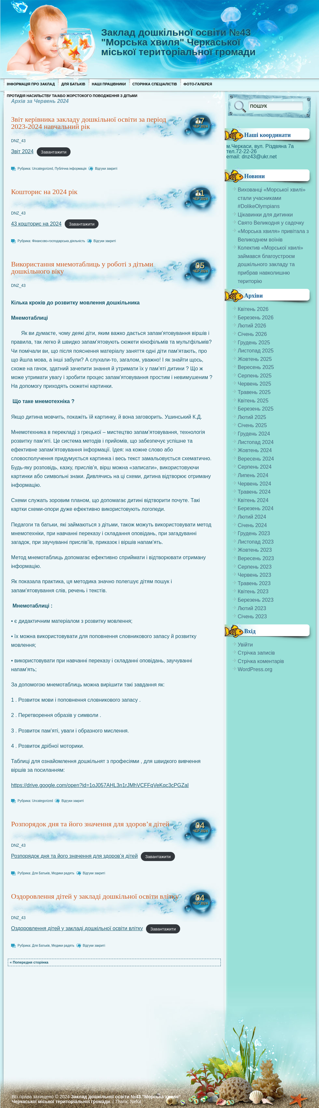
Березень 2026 (255, 317)
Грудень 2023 (254, 533)
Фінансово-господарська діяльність (58, 241)
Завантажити (53, 151)
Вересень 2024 (256, 459)
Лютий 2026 (252, 325)
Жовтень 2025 (255, 359)
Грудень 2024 (254, 434)
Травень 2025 (254, 392)
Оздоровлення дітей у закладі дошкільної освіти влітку (95, 896)
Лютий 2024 (252, 517)
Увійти (245, 644)
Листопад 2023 (255, 542)
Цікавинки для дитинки (265, 214)
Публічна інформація (70, 168)
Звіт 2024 (22, 151)
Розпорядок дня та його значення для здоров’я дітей (90, 824)
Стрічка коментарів (261, 661)
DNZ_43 (18, 141)
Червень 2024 (254, 483)
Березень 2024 (255, 508)
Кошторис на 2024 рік (44, 192)
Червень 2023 (254, 575)
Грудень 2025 (254, 342)
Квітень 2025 (253, 400)
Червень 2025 (254, 384)
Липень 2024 (253, 475)
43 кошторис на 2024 (36, 224)
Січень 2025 (252, 425)
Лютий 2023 (252, 608)
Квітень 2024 (253, 500)
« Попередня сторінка (29, 962)
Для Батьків (73, 84)
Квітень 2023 (253, 591)
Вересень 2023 (256, 558)
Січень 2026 (252, 334)
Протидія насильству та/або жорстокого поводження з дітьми (72, 96)
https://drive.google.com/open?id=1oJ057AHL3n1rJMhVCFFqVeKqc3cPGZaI (100, 785)
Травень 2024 (254, 492)
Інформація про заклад (31, 84)
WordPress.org (255, 669)
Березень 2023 (255, 600)
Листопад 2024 (255, 442)
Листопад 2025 (255, 350)
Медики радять (62, 873)
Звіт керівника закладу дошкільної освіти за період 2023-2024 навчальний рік (88, 122)
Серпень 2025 (255, 375)
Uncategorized (42, 168)
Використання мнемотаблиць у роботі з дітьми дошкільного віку (82, 267)
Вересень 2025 (256, 367)
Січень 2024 (252, 525)
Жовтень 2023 (255, 550)
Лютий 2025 (252, 417)
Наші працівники (109, 84)
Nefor (135, 1101)
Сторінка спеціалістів (154, 84)
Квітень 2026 (253, 309)
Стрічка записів (256, 653)
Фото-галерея (197, 84)
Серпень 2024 (255, 467)
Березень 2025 (255, 409)
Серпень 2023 (255, 567)
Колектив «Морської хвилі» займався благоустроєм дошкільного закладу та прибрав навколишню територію (270, 264)
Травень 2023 (254, 583)
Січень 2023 (252, 616)
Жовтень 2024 (255, 450)
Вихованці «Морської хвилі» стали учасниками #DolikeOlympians (271, 198)
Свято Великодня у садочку (271, 223)
